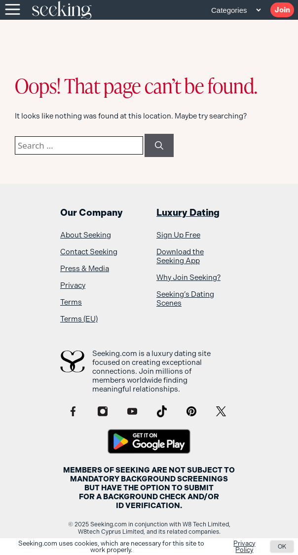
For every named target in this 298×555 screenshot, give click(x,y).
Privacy (72, 285)
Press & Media (84, 268)
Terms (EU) (79, 319)
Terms (71, 302)
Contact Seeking (88, 251)
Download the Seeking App (180, 256)
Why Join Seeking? (188, 277)
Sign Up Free (178, 235)
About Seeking (85, 235)
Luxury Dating (188, 212)
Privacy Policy (244, 547)
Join (282, 9)
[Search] (159, 146)
